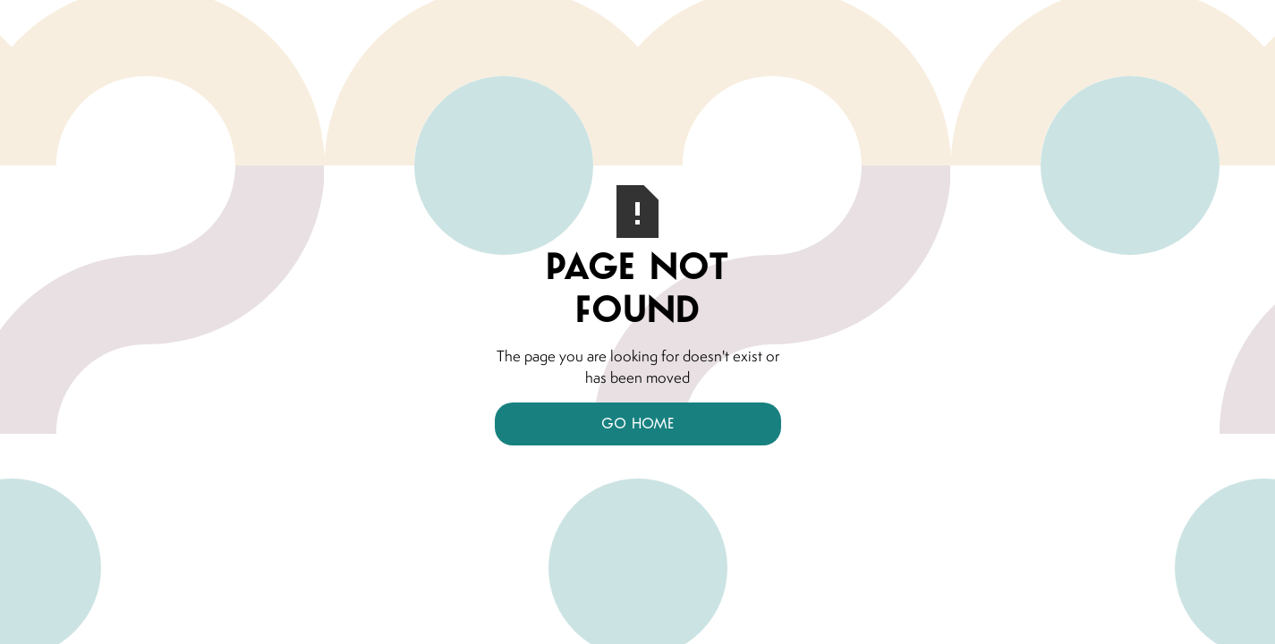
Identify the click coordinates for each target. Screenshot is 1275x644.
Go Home (637, 423)
